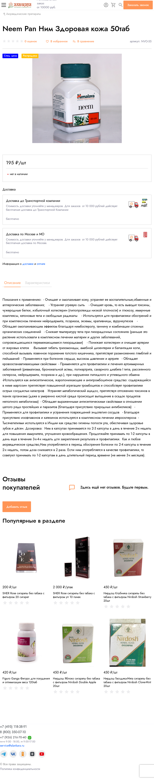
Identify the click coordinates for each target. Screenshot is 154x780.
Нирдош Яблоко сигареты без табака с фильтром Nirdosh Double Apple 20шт (76, 682)
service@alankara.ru (12, 745)
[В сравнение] (83, 41)
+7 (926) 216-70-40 (13, 737)
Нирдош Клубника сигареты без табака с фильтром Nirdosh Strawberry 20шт (127, 597)
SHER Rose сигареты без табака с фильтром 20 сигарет (23, 595)
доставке (27, 264)
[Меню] (3, 5)
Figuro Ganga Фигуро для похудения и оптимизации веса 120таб (26, 680)
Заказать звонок (138, 5)
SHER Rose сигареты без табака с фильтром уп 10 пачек (74, 595)
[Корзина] (113, 5)
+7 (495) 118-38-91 (13, 726)
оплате (41, 264)
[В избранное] (57, 41)
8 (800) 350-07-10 (13, 732)
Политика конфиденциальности (20, 769)
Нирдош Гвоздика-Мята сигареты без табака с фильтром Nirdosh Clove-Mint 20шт (127, 682)
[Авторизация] (106, 5)
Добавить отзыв (16, 507)
